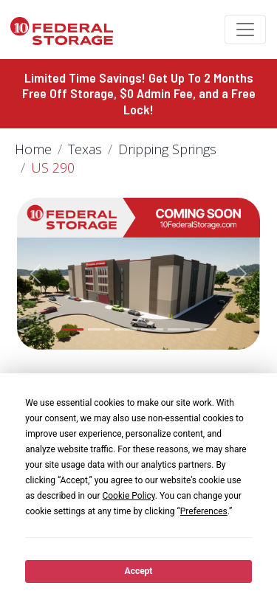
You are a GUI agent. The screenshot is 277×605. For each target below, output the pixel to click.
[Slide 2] (99, 329)
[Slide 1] (72, 329)
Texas (85, 149)
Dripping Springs (167, 149)
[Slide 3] (125, 329)
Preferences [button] (204, 511)
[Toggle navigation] (245, 29)
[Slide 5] (179, 329)
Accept (139, 571)
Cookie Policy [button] (128, 496)
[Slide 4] (152, 329)
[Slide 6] (205, 329)
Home (33, 149)
